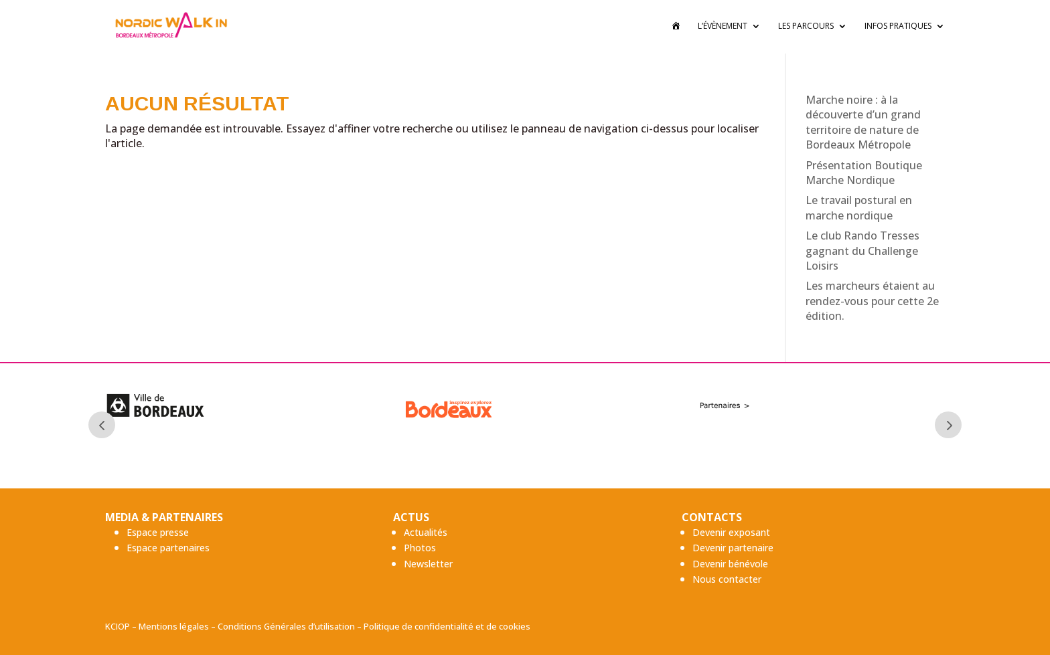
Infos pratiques (898, 28)
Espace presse (158, 532)
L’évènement (722, 28)
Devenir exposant (731, 532)
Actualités (425, 532)
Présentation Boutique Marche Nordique (864, 172)
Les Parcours (806, 28)
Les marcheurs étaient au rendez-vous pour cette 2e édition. (872, 300)
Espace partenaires (168, 547)
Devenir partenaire (732, 547)
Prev (101, 424)
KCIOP (117, 626)
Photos (420, 547)
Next (948, 424)
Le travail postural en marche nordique (859, 207)
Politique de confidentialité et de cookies (447, 626)
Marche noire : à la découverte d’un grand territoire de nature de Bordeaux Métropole (863, 122)
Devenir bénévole (730, 563)
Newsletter (428, 563)
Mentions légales (174, 626)
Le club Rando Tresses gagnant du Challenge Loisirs (862, 250)
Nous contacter (726, 579)
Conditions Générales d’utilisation (286, 626)
